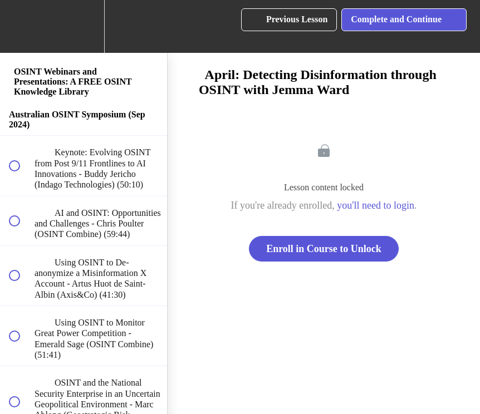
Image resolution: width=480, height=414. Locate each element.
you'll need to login (375, 205)
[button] (20, 26)
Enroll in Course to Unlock (323, 248)
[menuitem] (83, 26)
